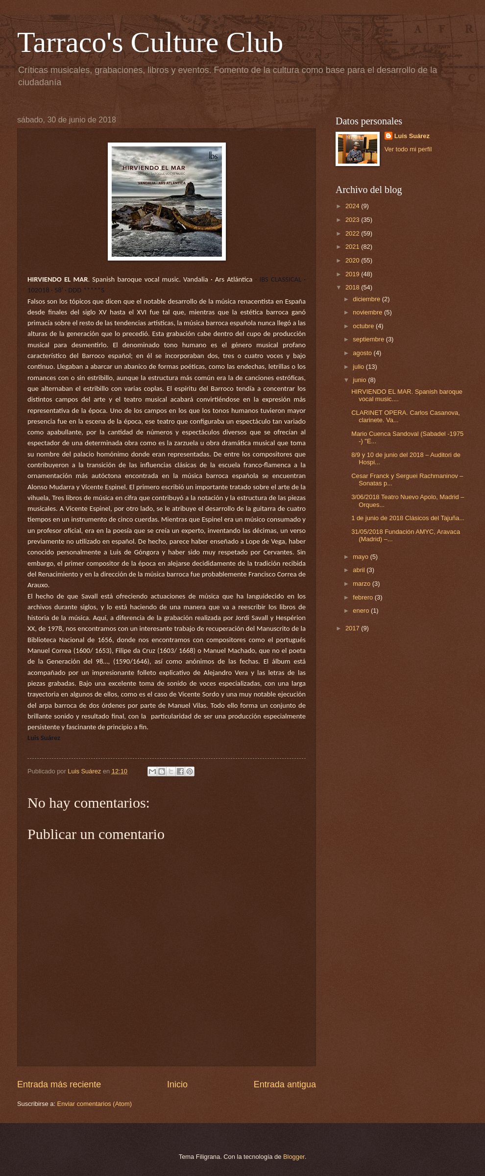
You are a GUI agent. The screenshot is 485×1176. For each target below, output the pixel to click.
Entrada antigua (285, 1084)
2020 (353, 260)
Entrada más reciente (59, 1084)
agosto (363, 353)
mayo (361, 556)
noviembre (368, 312)
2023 (353, 219)
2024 (353, 206)
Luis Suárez (412, 136)
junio (360, 380)
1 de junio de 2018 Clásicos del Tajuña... (407, 518)
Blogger (294, 1156)
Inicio (177, 1084)
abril (359, 570)
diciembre (367, 299)
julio (359, 366)
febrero (363, 597)
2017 (353, 628)
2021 (353, 246)
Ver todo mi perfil (408, 149)
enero (362, 610)
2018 (353, 287)
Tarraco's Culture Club (150, 42)
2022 (353, 233)
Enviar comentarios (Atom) (94, 1103)
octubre (364, 326)
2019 (353, 274)
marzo (362, 583)
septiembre (369, 339)
